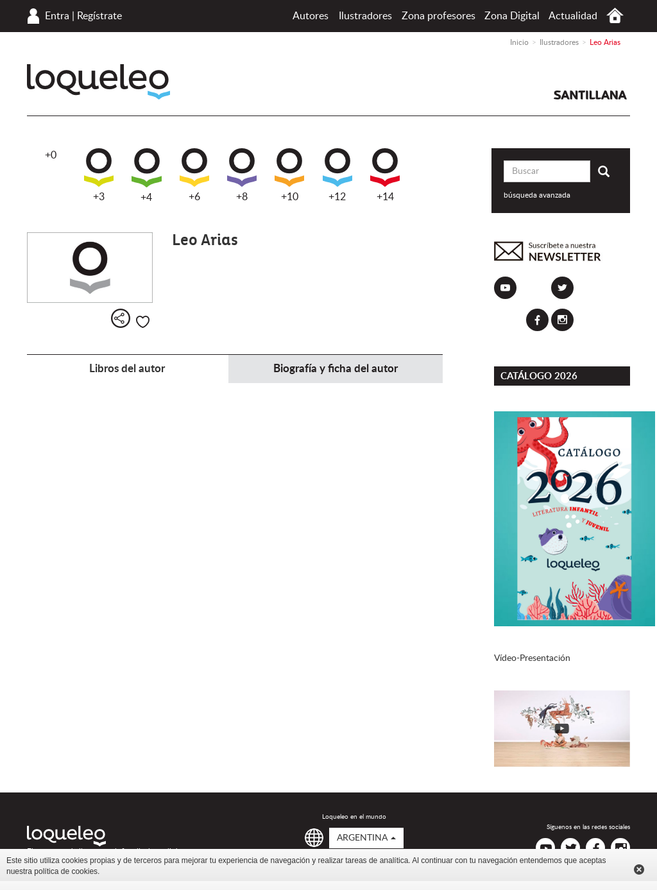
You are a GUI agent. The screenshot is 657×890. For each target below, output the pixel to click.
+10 (289, 175)
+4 (147, 175)
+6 (194, 175)
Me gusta (142, 322)
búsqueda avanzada (537, 195)
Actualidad (573, 16)
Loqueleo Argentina (98, 81)
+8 (242, 175)
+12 (337, 175)
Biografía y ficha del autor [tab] (335, 368)
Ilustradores (365, 16)
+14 (385, 175)
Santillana (590, 94)
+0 (50, 155)
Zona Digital (512, 16)
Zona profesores (438, 16)
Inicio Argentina (615, 16)
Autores (310, 16)
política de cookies (66, 871)
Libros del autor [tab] (127, 368)
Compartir (120, 318)
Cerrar (639, 869)
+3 (99, 175)
